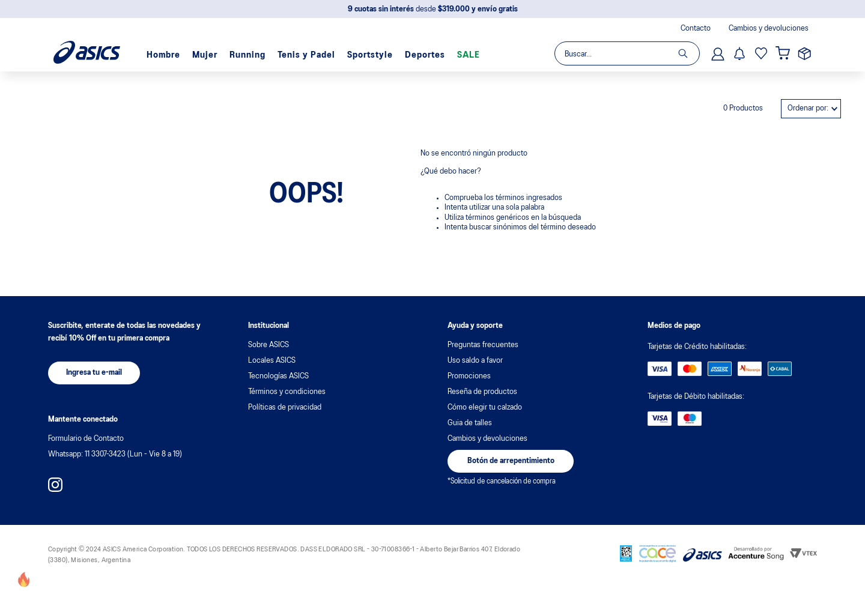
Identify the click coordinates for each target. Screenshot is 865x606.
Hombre (163, 55)
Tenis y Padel (306, 55)
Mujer (204, 55)
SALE (468, 55)
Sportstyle (370, 55)
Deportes (425, 55)
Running (247, 55)
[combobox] (626, 53)
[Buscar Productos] (688, 53)
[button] (94, 373)
